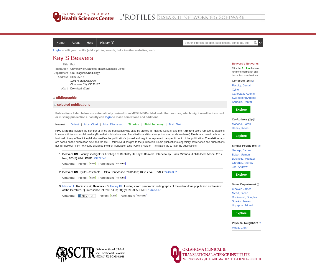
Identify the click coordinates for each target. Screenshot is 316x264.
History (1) (107, 42)
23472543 (100, 158)
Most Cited (91, 124)
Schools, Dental (242, 102)
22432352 (170, 172)
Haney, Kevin (240, 128)
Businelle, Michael (243, 158)
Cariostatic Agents (243, 93)
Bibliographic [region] (65, 97)
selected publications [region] (72, 104)
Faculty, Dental (241, 85)
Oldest (75, 124)
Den (92, 163)
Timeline (133, 124)
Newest (60, 124)
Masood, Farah (241, 124)
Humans (120, 163)
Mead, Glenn (240, 193)
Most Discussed (113, 124)
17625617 (154, 190)
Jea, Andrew (240, 166)
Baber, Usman (241, 154)
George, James (241, 150)
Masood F (68, 186)
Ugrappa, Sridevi (242, 205)
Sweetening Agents (244, 97)
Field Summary (154, 124)
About (76, 42)
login (108, 117)
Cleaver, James (242, 189)
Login (57, 50)
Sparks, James (241, 201)
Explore (241, 109)
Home (60, 42)
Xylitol (236, 89)
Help (90, 42)
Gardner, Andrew (242, 162)
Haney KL (116, 186)
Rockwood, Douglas (244, 197)
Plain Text (175, 124)
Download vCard (80, 88)
